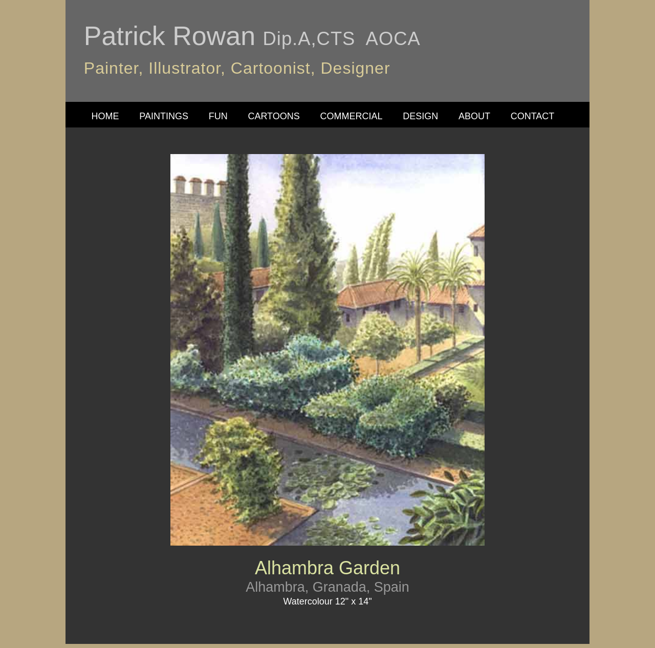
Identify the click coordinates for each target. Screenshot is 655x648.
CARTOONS (273, 116)
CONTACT (533, 116)
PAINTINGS (163, 116)
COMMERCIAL (351, 116)
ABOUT (474, 116)
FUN (218, 116)
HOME (105, 116)
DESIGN (420, 116)
